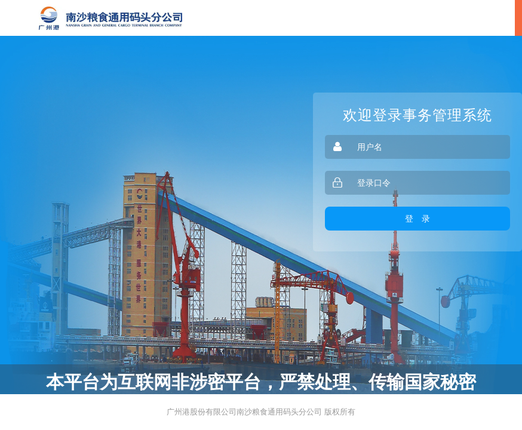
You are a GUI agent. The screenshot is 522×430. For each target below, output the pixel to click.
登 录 (417, 218)
